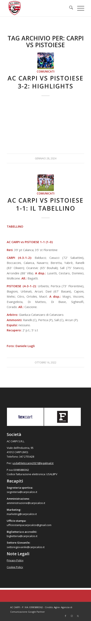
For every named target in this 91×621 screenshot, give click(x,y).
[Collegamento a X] (78, 616)
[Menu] (78, 8)
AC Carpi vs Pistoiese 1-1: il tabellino (45, 204)
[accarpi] (38, 8)
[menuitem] (69, 8)
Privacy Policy (15, 560)
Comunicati (45, 71)
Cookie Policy (15, 567)
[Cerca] (69, 8)
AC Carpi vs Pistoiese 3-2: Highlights (45, 82)
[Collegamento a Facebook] (65, 616)
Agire (57, 607)
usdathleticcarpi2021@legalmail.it (32, 463)
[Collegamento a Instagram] (72, 616)
